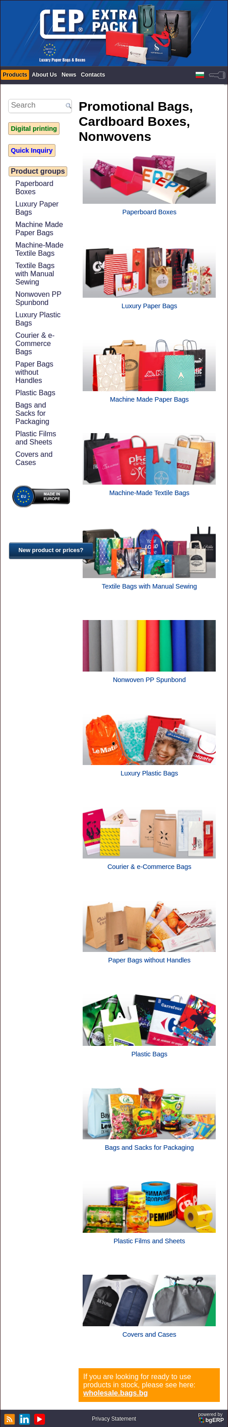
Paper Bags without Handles (34, 372)
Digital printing (34, 128)
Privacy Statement (114, 1419)
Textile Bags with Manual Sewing (35, 274)
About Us (44, 75)
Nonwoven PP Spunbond (38, 298)
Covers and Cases (34, 458)
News (68, 75)
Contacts (93, 75)
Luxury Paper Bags (37, 208)
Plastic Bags (35, 393)
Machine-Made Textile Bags (39, 249)
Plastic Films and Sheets (35, 438)
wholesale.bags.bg (115, 1393)
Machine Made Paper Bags (39, 229)
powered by (211, 1417)
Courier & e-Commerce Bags (35, 343)
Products (15, 75)
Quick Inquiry (32, 150)
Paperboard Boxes (34, 188)
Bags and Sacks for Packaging (32, 413)
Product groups (38, 171)
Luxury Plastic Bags (38, 319)
